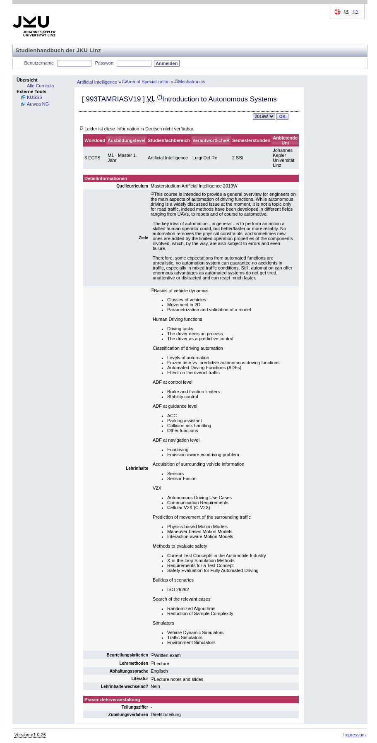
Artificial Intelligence (97, 81)
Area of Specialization (146, 81)
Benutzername (39, 62)
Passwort (104, 62)
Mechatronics (190, 81)
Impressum (354, 734)
